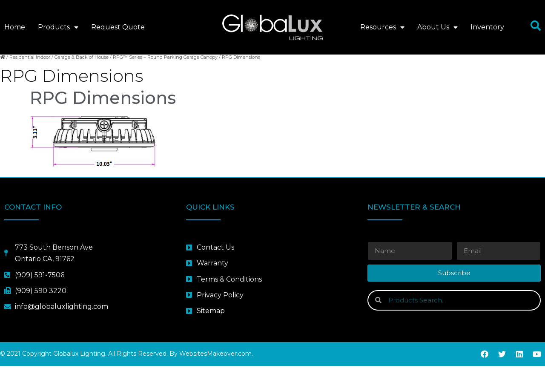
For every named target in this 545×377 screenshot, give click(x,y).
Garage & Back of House (81, 68)
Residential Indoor (29, 68)
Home (14, 27)
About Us (437, 27)
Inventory (487, 27)
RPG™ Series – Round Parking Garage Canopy (165, 68)
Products (58, 27)
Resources (382, 27)
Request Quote (118, 27)
